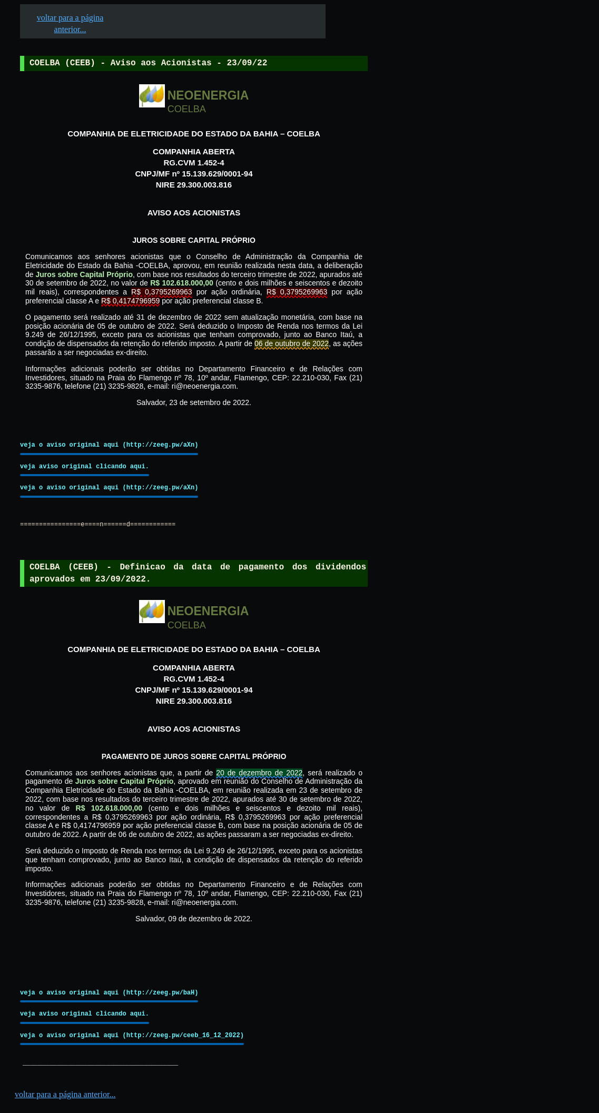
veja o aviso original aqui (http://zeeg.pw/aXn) (109, 444)
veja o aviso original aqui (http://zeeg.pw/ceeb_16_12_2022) (132, 1035)
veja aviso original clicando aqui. (84, 466)
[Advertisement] (448, 327)
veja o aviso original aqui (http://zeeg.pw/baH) (109, 992)
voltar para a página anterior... (65, 1094)
